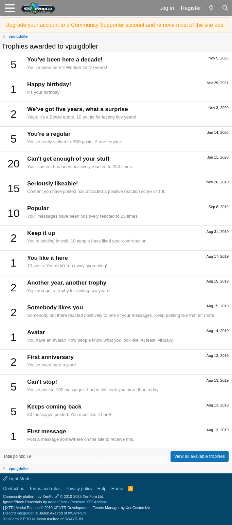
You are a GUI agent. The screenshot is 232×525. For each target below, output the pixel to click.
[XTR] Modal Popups (47, 508)
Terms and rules (44, 488)
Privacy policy (79, 488)
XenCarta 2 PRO (17, 519)
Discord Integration (18, 513)
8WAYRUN (77, 513)
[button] (9, 8)
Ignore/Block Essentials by (55, 502)
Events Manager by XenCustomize (121, 508)
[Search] (225, 8)
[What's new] (211, 8)
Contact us (13, 488)
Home (117, 488)
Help (102, 488)
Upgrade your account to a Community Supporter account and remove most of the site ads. (115, 25)
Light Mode (17, 478)
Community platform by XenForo (53, 496)
